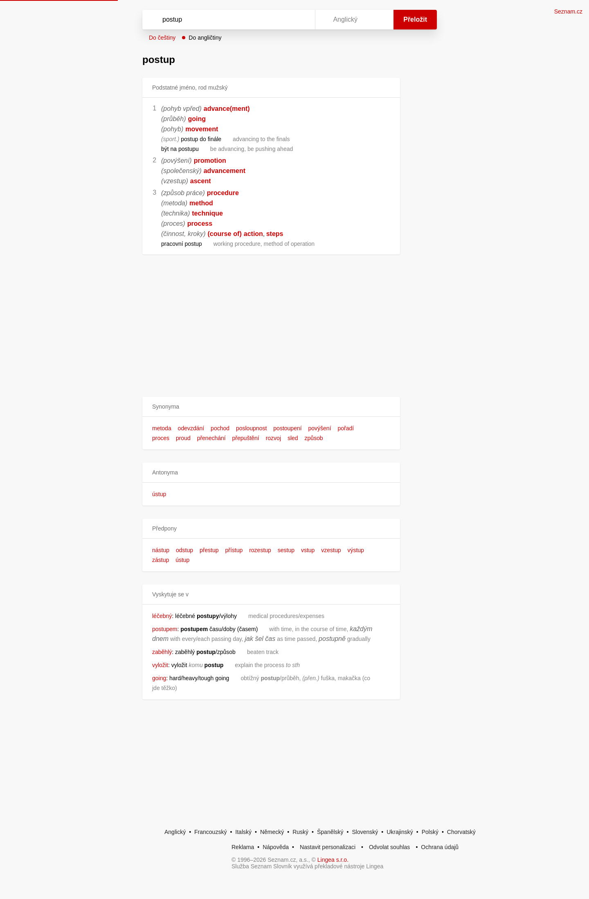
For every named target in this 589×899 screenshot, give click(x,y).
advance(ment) (227, 108)
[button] (271, 407)
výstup (355, 550)
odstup (184, 550)
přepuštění (245, 438)
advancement (224, 170)
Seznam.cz (568, 11)
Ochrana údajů (440, 847)
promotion (210, 160)
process (199, 223)
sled (293, 438)
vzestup (331, 550)
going (197, 118)
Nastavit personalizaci (327, 847)
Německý (272, 832)
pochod (220, 428)
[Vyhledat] (227, 19)
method (201, 203)
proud (183, 438)
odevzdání (191, 428)
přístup (234, 550)
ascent (200, 181)
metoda (161, 428)
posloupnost (251, 428)
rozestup (260, 550)
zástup (160, 560)
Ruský (300, 832)
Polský (430, 832)
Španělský (330, 832)
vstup (308, 550)
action (253, 233)
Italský (243, 832)
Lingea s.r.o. (332, 859)
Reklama (243, 847)
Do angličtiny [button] (205, 37)
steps (274, 233)
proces (160, 438)
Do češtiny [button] (162, 37)
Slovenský (365, 832)
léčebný (162, 616)
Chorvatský (461, 832)
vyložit (160, 665)
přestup (209, 550)
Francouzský (210, 832)
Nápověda (276, 847)
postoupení (287, 428)
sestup (286, 550)
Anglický (175, 832)
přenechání (211, 438)
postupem (164, 629)
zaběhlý (162, 652)
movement (201, 129)
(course (219, 233)
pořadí (345, 428)
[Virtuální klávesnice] (301, 19)
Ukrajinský (400, 832)
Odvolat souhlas (389, 847)
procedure (223, 192)
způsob (313, 438)
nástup (160, 550)
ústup (159, 494)
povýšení (319, 428)
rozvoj (273, 438)
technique (207, 213)
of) (237, 233)
